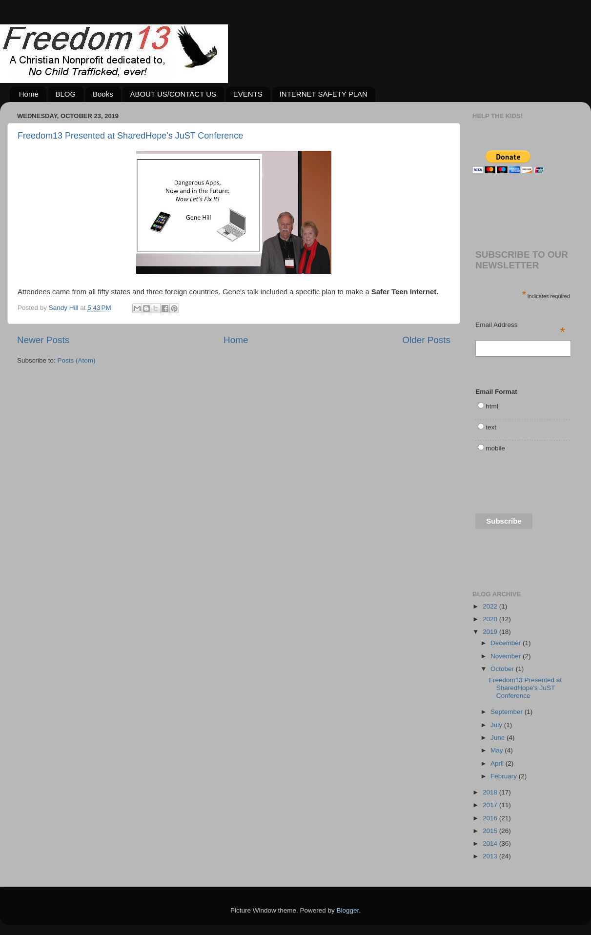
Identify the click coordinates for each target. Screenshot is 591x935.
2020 (491, 619)
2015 (491, 830)
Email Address (520, 325)
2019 (491, 631)
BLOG (66, 94)
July (497, 725)
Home (29, 94)
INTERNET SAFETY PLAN (323, 94)
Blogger (348, 910)
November (506, 656)
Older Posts (426, 340)
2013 (491, 856)
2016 (491, 818)
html (492, 406)
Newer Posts (43, 340)
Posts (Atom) (77, 360)
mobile (495, 448)
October (503, 668)
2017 (491, 805)
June (498, 737)
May (497, 750)
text (491, 427)
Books (103, 94)
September (507, 711)
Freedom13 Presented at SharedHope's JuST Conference (130, 136)
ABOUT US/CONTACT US (173, 94)
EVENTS (248, 94)
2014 (491, 843)
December (506, 643)
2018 (491, 792)
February (504, 776)
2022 (491, 606)
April (498, 763)
